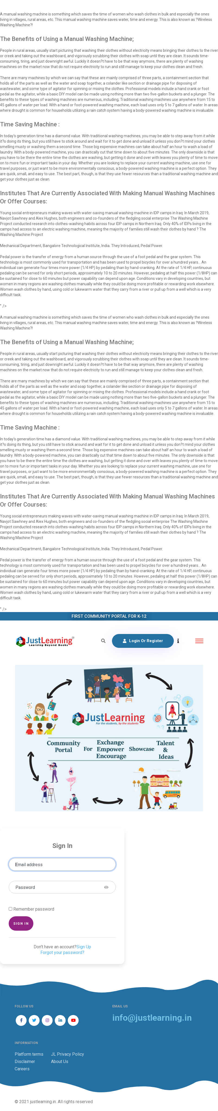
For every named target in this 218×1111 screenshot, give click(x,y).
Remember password (33, 909)
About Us (59, 1061)
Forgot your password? (62, 952)
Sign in (21, 923)
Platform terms (29, 1054)
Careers (22, 1068)
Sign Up (83, 946)
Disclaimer (25, 1061)
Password (25, 887)
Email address (29, 864)
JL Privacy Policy (67, 1054)
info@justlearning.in (152, 1018)
